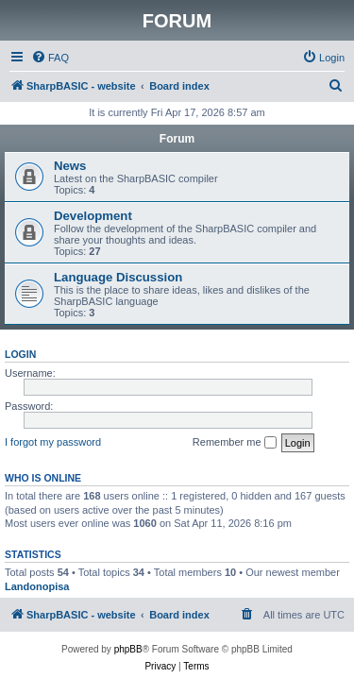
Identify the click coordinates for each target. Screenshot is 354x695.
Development (93, 216)
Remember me (235, 442)
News (70, 166)
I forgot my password (53, 442)
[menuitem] (50, 57)
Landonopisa (37, 586)
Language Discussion (118, 277)
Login (20, 354)
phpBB (128, 649)
